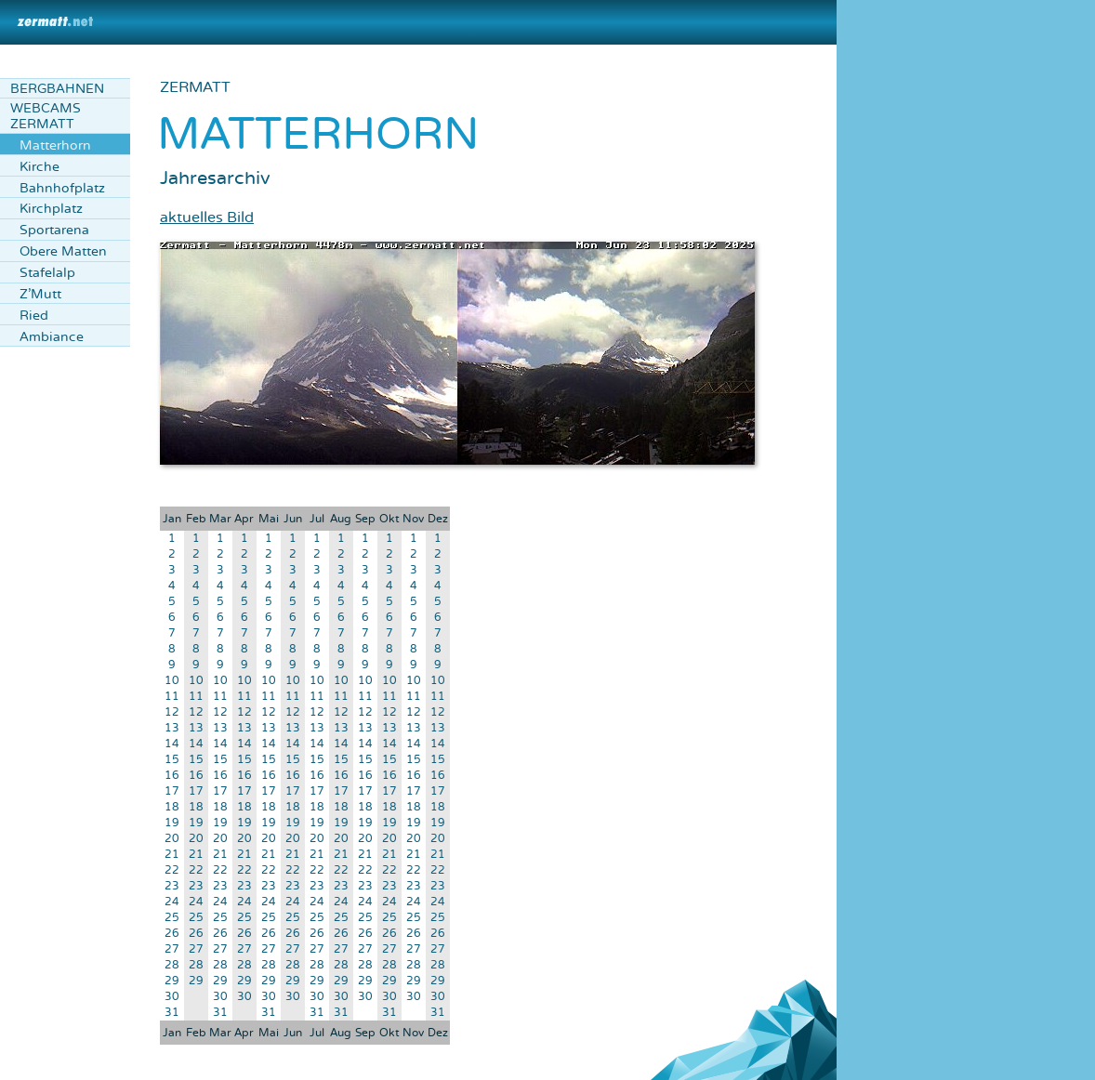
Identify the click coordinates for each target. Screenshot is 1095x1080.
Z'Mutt (40, 294)
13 (172, 728)
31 (172, 1013)
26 (172, 934)
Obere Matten (63, 251)
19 (172, 823)
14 (172, 744)
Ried (34, 315)
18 (172, 807)
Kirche (39, 167)
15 (172, 760)
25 (172, 918)
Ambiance (52, 337)
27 (172, 949)
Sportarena (54, 230)
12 (172, 712)
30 (172, 997)
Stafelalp (47, 273)
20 (172, 839)
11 (172, 697)
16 (172, 776)
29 (172, 981)
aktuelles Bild (207, 217)
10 (172, 681)
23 (172, 886)
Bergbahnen (57, 89)
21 (172, 855)
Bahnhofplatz (62, 188)
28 (172, 965)
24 (172, 902)
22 (172, 870)
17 (172, 791)
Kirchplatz (51, 209)
